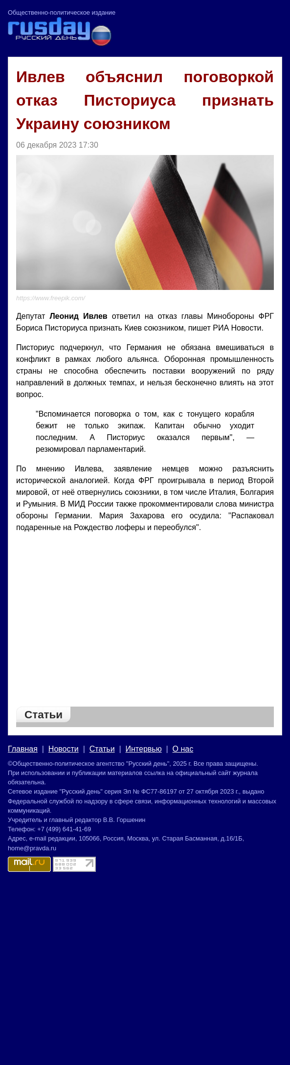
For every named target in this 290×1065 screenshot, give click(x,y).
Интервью (144, 749)
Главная (23, 749)
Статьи (102, 749)
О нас (183, 749)
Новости (63, 749)
